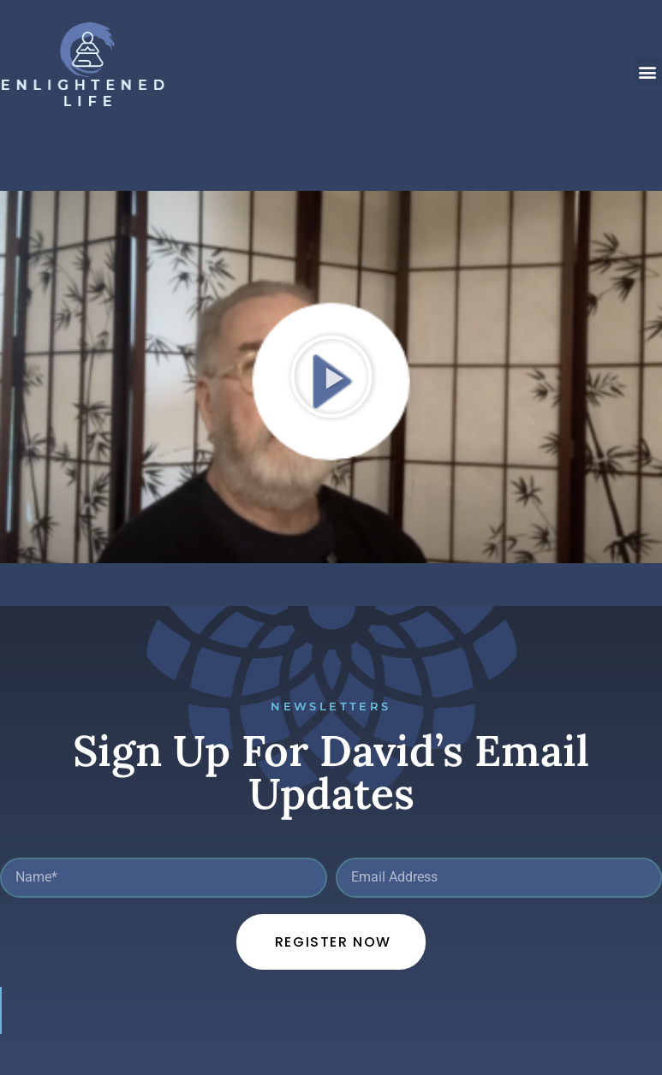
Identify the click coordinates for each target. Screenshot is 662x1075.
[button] (648, 71)
